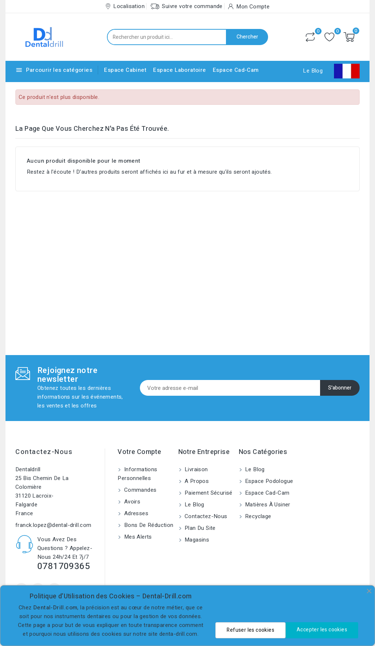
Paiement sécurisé (208, 493)
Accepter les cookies (322, 630)
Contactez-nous (44, 452)
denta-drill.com (178, 634)
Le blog (193, 505)
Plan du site (199, 528)
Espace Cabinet (125, 70)
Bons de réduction (147, 525)
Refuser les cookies (250, 630)
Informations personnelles (137, 473)
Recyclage (257, 516)
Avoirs (131, 502)
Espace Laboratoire (179, 70)
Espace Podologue (268, 481)
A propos (196, 481)
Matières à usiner (267, 505)
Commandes (139, 490)
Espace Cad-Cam (236, 70)
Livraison (195, 469)
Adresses (135, 513)
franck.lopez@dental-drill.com (53, 525)
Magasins (196, 540)
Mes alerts (137, 537)
